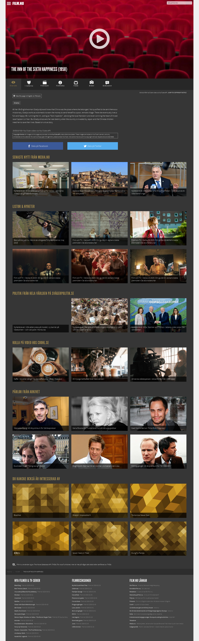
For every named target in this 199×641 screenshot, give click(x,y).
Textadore (133, 620)
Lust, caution (76, 608)
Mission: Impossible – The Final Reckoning (27, 630)
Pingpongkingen (77, 604)
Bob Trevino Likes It (20, 588)
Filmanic (132, 601)
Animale (17, 620)
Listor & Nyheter (24, 206)
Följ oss (132, 598)
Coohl (132, 604)
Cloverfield (75, 595)
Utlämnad (75, 588)
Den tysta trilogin (19, 614)
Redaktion (133, 592)
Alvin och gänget (77, 611)
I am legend (75, 617)
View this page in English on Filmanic (27, 96)
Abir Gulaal (17, 608)
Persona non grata (78, 598)
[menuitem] (9, 572)
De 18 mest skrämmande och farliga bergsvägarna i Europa (148, 611)
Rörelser (17, 595)
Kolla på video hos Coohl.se (31, 342)
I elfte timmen (76, 627)
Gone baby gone (77, 620)
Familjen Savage (77, 592)
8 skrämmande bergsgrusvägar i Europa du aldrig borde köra (149, 617)
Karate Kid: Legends (20, 636)
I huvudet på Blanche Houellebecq (25, 592)
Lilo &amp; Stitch (19, 633)
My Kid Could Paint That (79, 585)
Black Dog (17, 585)
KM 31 (74, 614)
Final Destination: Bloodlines (23, 624)
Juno (73, 624)
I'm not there (76, 601)
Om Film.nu (133, 585)
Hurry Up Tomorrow (20, 627)
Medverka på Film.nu (136, 595)
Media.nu (133, 624)
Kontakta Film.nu (135, 588)
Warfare (16, 601)
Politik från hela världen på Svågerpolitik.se (43, 293)
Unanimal (17, 598)
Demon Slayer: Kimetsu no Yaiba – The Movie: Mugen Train (33, 617)
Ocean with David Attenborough (24, 604)
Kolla (131, 614)
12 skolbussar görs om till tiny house (141, 608)
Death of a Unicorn (20, 611)
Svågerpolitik (134, 627)
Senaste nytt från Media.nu (31, 157)
